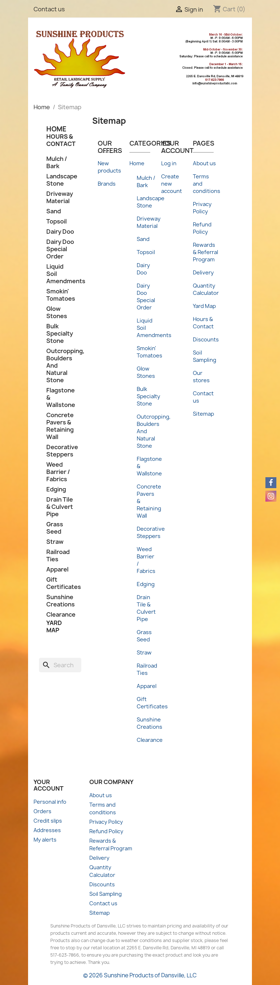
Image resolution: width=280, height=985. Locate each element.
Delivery (203, 272)
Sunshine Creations (60, 600)
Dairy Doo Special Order (60, 249)
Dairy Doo (60, 232)
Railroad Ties (58, 555)
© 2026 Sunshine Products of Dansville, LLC (140, 975)
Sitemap (203, 414)
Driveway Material (59, 197)
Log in (168, 163)
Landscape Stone (60, 180)
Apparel (57, 569)
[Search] (60, 665)
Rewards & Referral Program (205, 252)
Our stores (201, 376)
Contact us (49, 9)
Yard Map (54, 626)
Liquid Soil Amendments (60, 274)
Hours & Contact (60, 140)
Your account (48, 785)
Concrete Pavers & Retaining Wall (60, 426)
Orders (42, 811)
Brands (107, 183)
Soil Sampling (204, 356)
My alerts (45, 839)
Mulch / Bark (56, 162)
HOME (56, 129)
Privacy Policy (202, 208)
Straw (54, 542)
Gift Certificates (60, 583)
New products (109, 167)
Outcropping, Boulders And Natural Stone (60, 365)
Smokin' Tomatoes (60, 295)
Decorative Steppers (60, 450)
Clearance (60, 614)
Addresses (47, 830)
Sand (53, 211)
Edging (56, 489)
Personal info (50, 801)
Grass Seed (54, 528)
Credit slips (48, 820)
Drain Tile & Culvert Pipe (59, 507)
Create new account (171, 184)
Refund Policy (202, 228)
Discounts (206, 339)
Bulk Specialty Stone (59, 334)
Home (136, 163)
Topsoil (56, 221)
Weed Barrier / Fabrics (58, 472)
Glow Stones (56, 312)
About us (204, 163)
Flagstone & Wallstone (60, 398)
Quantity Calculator (206, 289)
